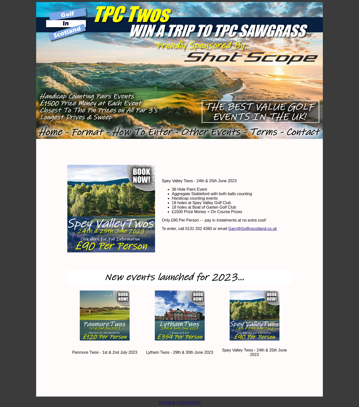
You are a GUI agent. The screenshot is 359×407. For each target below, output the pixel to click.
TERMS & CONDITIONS (179, 403)
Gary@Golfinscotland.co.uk (252, 229)
